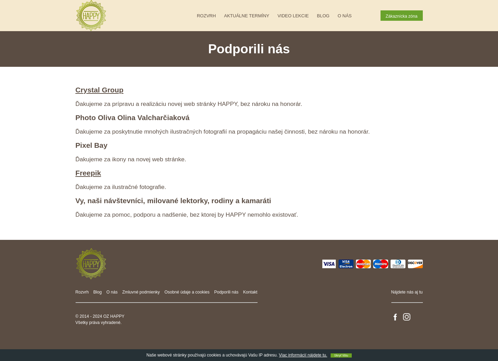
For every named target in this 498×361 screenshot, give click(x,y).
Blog (323, 15)
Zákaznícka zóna (402, 16)
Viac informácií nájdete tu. (303, 355)
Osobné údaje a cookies (187, 292)
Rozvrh (206, 15)
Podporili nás (226, 292)
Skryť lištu (341, 355)
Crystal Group (100, 90)
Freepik (88, 173)
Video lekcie (293, 15)
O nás (344, 15)
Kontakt (250, 292)
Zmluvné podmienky (141, 292)
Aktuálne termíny (247, 15)
